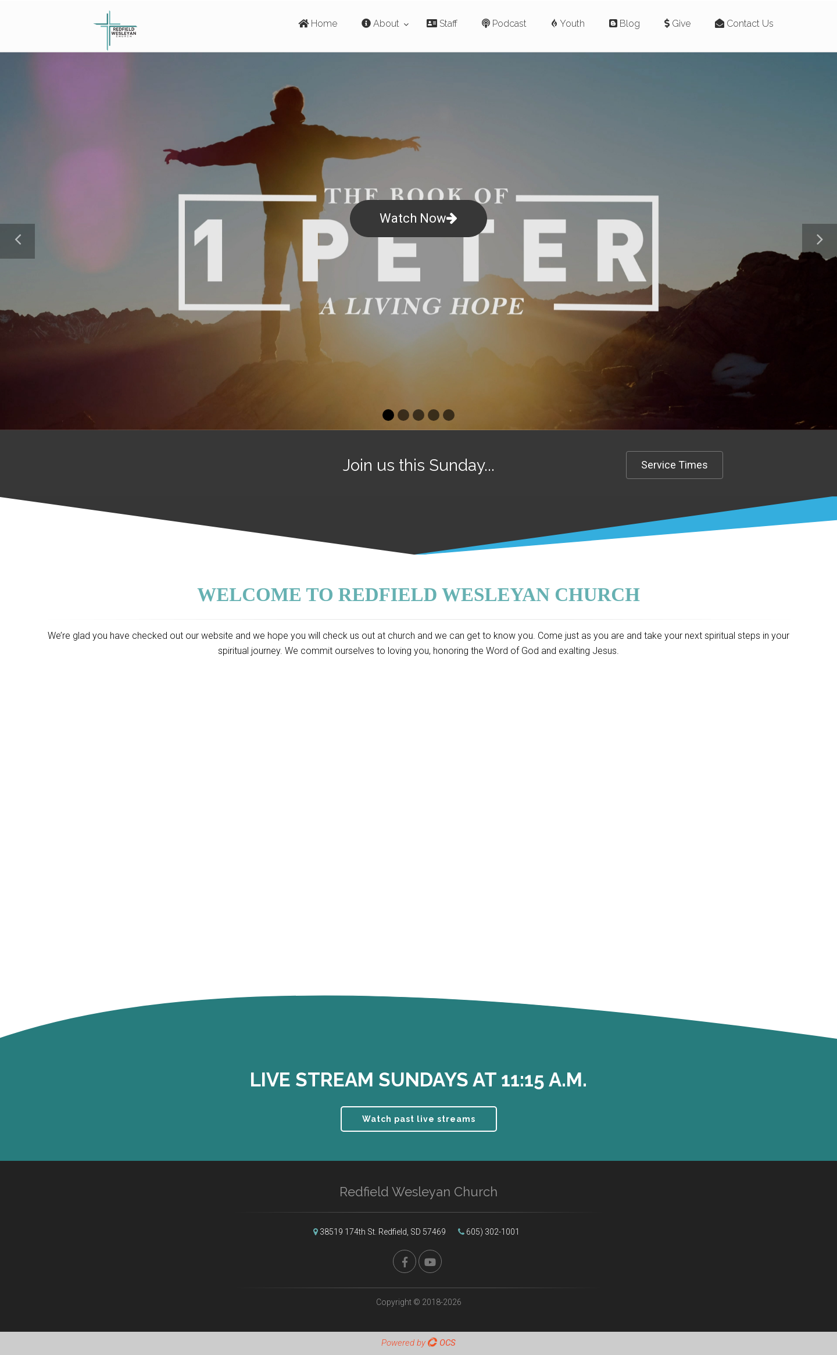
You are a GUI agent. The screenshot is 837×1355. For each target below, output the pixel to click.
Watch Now (418, 218)
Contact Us (744, 23)
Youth (568, 23)
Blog (624, 23)
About (380, 23)
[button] (17, 241)
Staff (442, 23)
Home (317, 23)
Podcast (504, 23)
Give (677, 23)
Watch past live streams (418, 1119)
